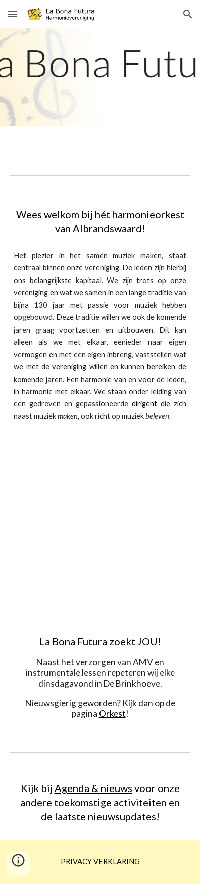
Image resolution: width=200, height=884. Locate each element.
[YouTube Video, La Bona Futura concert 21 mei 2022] (100, 515)
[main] (100, 221)
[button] (12, 14)
